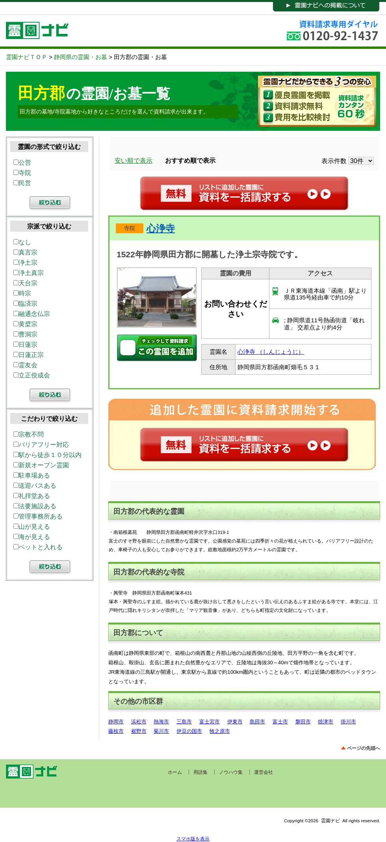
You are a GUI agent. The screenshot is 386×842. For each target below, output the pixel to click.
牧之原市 (220, 731)
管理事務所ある (38, 516)
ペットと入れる (38, 547)
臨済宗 (25, 303)
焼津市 (325, 722)
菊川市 (161, 731)
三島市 (184, 722)
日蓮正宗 (28, 354)
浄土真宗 (28, 273)
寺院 (129, 228)
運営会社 (263, 772)
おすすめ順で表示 (190, 160)
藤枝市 (116, 731)
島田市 (257, 722)
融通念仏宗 (31, 313)
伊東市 (235, 722)
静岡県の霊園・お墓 (80, 57)
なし (22, 242)
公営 (22, 162)
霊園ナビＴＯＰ (26, 57)
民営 (22, 183)
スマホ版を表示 (193, 838)
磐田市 (303, 722)
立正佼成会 (31, 375)
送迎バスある (34, 485)
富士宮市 (209, 722)
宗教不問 (28, 434)
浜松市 (139, 722)
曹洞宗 (25, 334)
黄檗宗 (25, 324)
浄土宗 (25, 262)
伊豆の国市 (189, 731)
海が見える (31, 536)
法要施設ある (34, 506)
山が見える (31, 526)
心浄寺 (161, 228)
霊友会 (25, 365)
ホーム (175, 772)
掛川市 (348, 722)
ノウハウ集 (231, 772)
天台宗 (25, 283)
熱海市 (161, 722)
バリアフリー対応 (41, 444)
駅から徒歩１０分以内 (47, 455)
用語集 (200, 772)
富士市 (280, 722)
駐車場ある (31, 475)
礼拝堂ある (31, 496)
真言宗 (25, 252)
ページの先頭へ (363, 748)
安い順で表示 (133, 160)
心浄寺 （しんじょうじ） (271, 351)
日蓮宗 (25, 344)
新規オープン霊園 (41, 465)
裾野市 (139, 731)
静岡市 (116, 722)
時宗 (22, 293)
